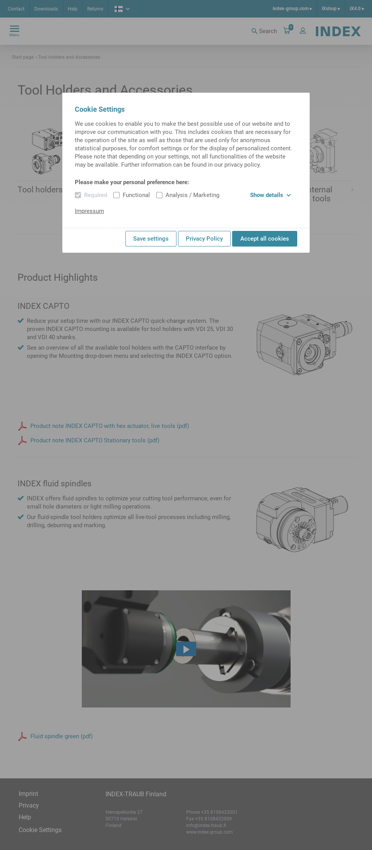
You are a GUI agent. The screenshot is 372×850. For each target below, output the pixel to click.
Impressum (89, 211)
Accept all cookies (264, 238)
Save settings (151, 238)
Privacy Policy (204, 238)
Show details (270, 195)
